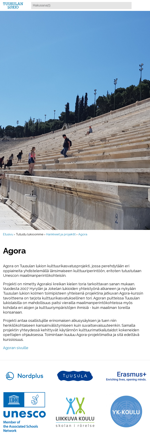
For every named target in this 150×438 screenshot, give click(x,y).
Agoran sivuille (15, 348)
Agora (82, 234)
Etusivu (8, 234)
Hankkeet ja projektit (61, 234)
